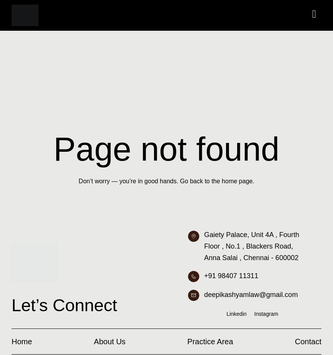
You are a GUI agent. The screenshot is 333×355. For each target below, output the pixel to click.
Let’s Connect (64, 305)
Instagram (266, 314)
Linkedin (236, 314)
